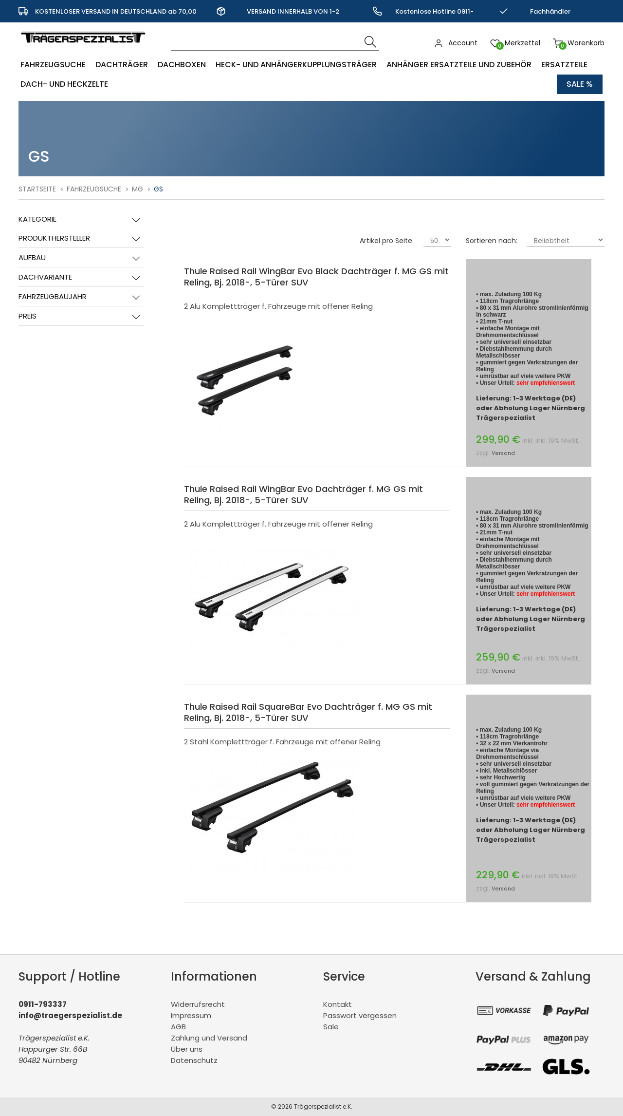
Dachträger (121, 64)
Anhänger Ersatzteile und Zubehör (458, 64)
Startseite (37, 189)
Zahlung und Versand (209, 1038)
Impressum (191, 1015)
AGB (178, 1026)
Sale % (580, 84)
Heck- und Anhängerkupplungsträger (296, 64)
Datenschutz (194, 1060)
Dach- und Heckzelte (64, 84)
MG (137, 189)
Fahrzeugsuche (53, 64)
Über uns (186, 1049)
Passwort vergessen (360, 1015)
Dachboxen (182, 64)
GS (158, 189)
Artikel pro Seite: (387, 241)
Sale (331, 1026)
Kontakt (337, 1004)
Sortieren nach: (491, 241)
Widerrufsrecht (198, 1004)
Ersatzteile (564, 64)
